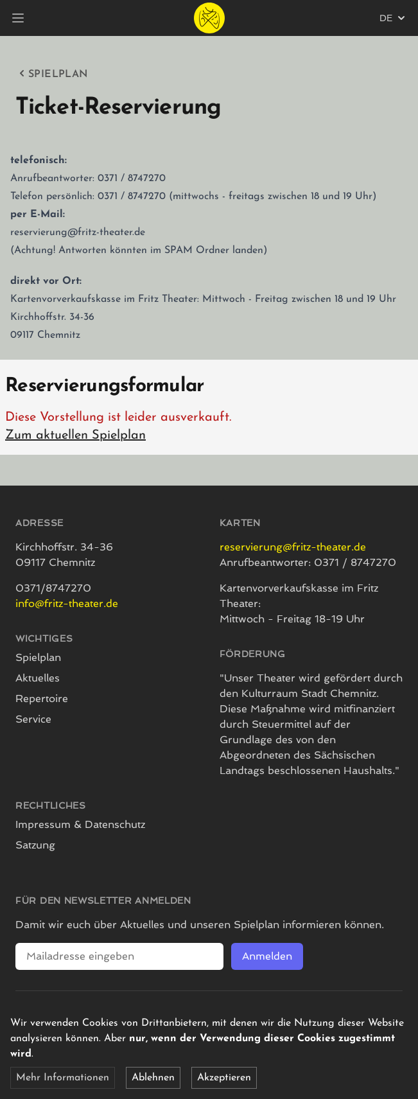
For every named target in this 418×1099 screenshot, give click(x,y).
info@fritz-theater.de (66, 603)
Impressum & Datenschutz (80, 824)
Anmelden (267, 956)
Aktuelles (37, 678)
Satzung (35, 845)
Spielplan (52, 73)
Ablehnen (153, 1078)
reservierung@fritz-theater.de (293, 547)
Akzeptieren (224, 1078)
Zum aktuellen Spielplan (75, 435)
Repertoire (41, 698)
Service (33, 719)
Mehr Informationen (62, 1078)
